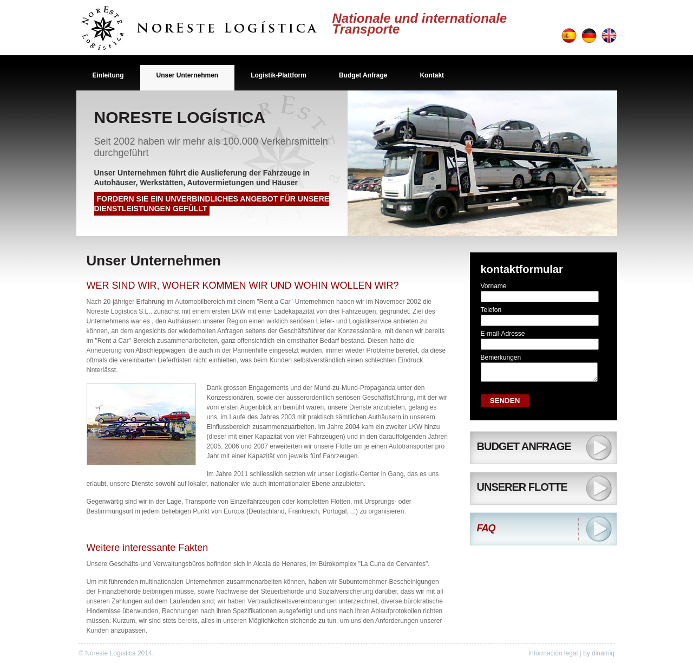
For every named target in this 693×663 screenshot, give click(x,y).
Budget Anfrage (363, 75)
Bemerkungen (501, 357)
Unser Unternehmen (187, 75)
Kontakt (432, 75)
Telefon (491, 310)
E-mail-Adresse (503, 333)
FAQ (486, 531)
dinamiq (603, 653)
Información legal (553, 653)
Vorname (494, 286)
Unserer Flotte (522, 490)
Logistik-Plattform (278, 75)
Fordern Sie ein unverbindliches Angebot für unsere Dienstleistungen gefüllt (212, 203)
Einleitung (108, 75)
